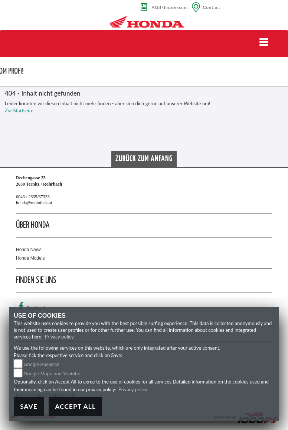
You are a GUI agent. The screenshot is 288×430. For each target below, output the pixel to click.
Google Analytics (41, 364)
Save (28, 406)
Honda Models (30, 258)
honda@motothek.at (34, 202)
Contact (211, 7)
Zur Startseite (19, 110)
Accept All (75, 406)
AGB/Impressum (170, 7)
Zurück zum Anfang (144, 159)
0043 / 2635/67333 (33, 196)
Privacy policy (59, 337)
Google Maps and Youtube (51, 373)
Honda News (29, 249)
